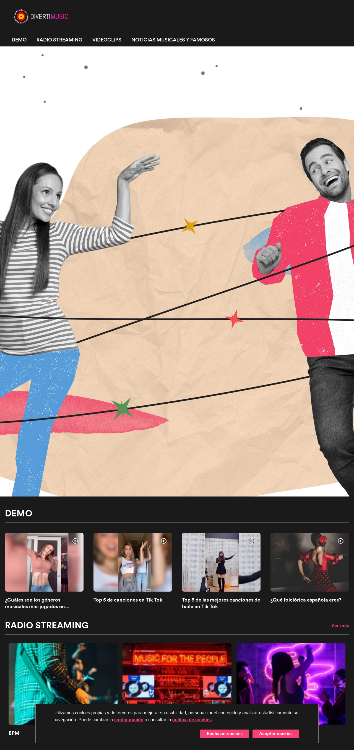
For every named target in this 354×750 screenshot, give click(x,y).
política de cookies (192, 719)
